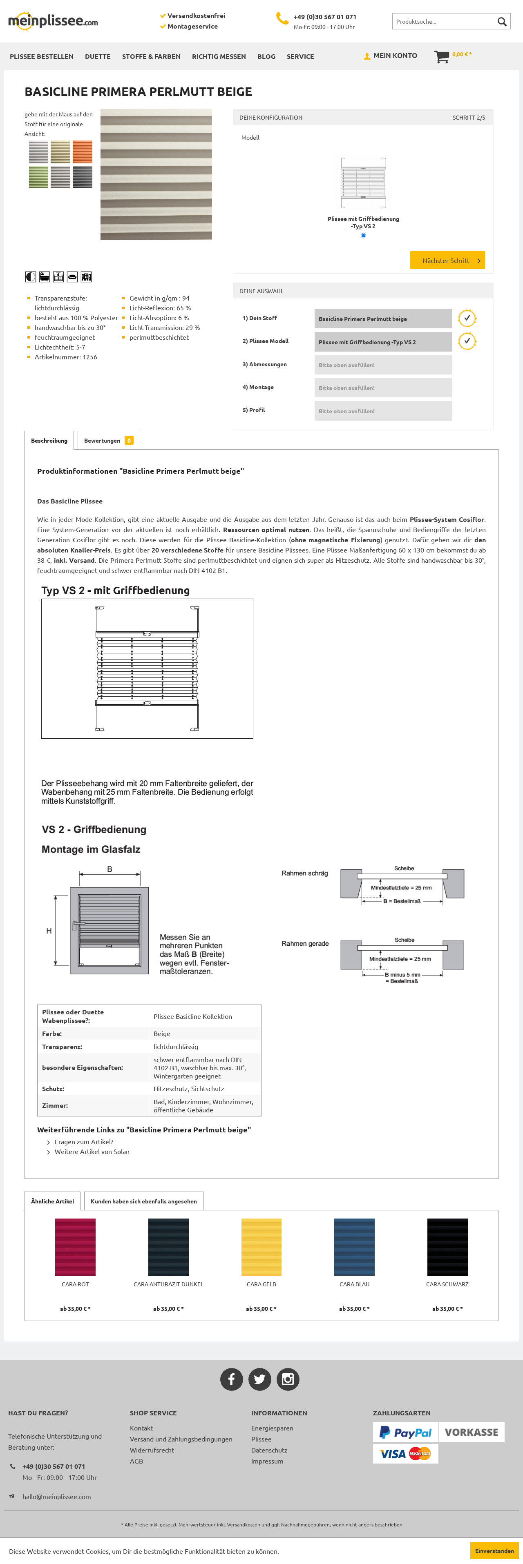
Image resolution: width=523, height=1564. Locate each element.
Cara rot (75, 1284)
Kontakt (141, 1428)
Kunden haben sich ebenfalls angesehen (144, 1201)
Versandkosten (243, 1524)
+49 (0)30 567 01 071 (325, 16)
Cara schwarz (447, 1284)
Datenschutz (269, 1450)
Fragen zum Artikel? (80, 1141)
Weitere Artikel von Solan (88, 1151)
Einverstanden (494, 1550)
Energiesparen (272, 1428)
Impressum (267, 1461)
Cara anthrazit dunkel (168, 1284)
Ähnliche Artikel (52, 1201)
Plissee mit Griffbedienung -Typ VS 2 (363, 218)
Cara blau (355, 1284)
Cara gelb (261, 1284)
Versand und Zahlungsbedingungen (181, 1439)
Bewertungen (109, 440)
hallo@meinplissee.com (56, 1496)
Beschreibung (49, 440)
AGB (136, 1461)
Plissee (261, 1439)
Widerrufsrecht (152, 1450)
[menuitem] (451, 21)
